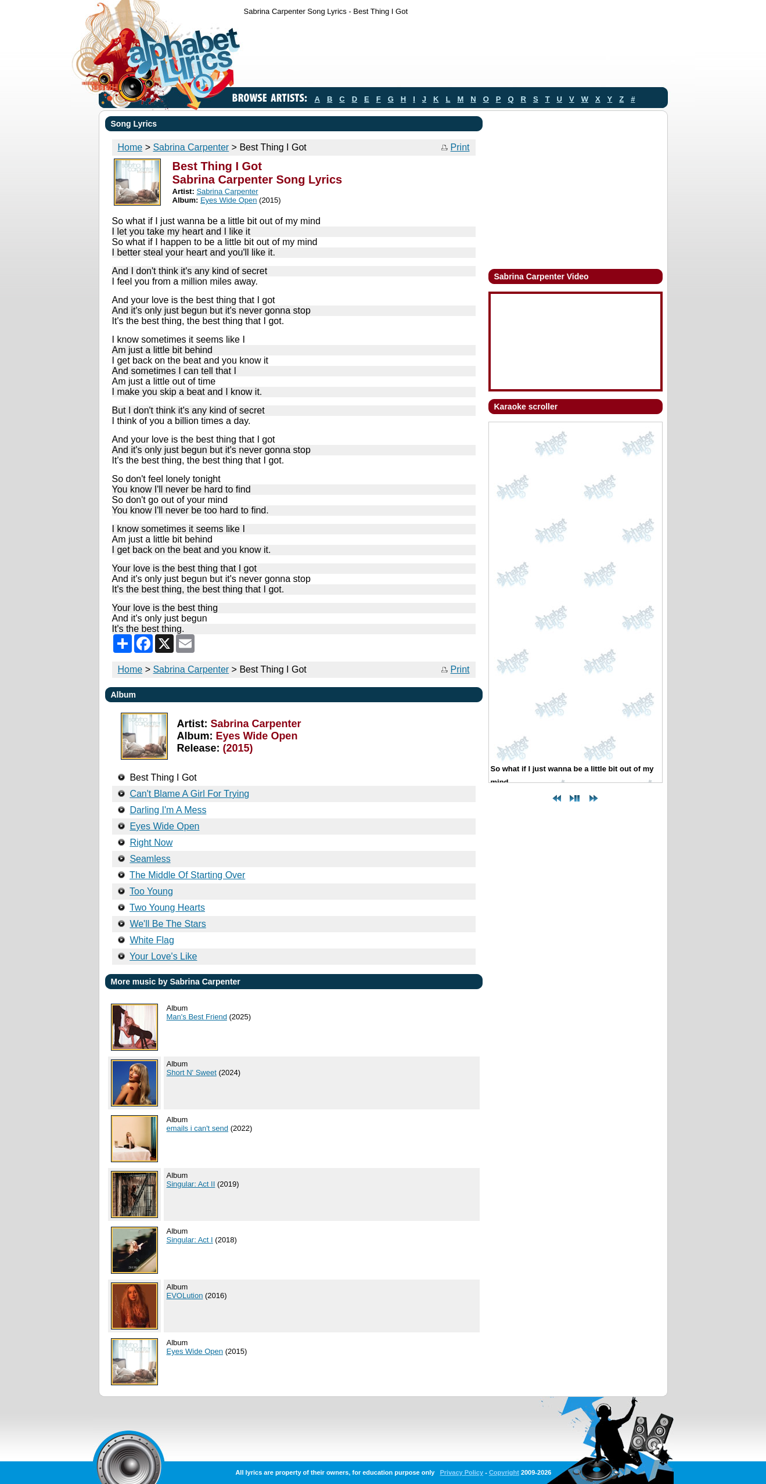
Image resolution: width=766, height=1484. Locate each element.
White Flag (152, 940)
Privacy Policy (461, 1472)
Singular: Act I (190, 1239)
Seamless (150, 859)
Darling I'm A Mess (168, 810)
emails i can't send (198, 1128)
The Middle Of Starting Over (187, 875)
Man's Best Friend (197, 1016)
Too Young (151, 891)
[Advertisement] (455, 54)
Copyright (504, 1472)
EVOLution (185, 1295)
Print (460, 147)
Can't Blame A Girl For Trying (189, 794)
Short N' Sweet (192, 1072)
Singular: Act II (191, 1184)
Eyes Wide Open (228, 200)
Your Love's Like (163, 956)
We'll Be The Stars (168, 924)
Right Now (151, 842)
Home (130, 147)
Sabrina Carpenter (191, 147)
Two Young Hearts (167, 907)
